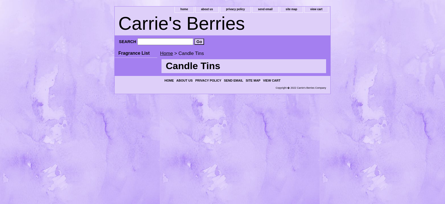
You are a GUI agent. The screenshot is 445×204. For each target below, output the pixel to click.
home (184, 9)
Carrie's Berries (181, 23)
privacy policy (235, 9)
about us (207, 9)
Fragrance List (134, 53)
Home (166, 53)
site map (291, 9)
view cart (316, 9)
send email (265, 9)
